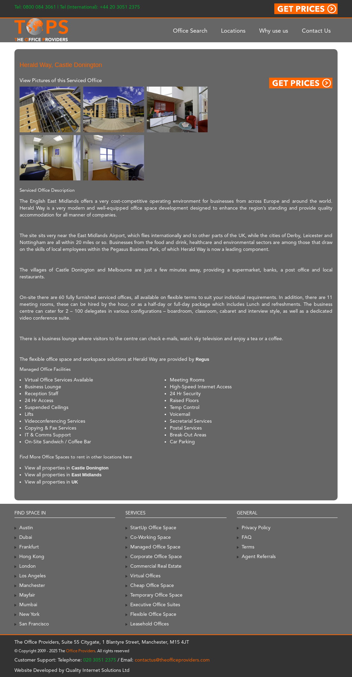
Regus (202, 359)
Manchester (32, 585)
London (27, 566)
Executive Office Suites (155, 604)
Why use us (273, 30)
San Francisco (34, 623)
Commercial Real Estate (156, 566)
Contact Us (316, 30)
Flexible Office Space (153, 614)
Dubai (25, 537)
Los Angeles (32, 575)
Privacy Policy (256, 527)
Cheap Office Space (152, 585)
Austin (26, 527)
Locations (233, 30)
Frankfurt (29, 547)
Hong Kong (31, 556)
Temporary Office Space (156, 595)
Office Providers (80, 650)
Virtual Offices (145, 575)
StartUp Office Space (153, 527)
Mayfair (27, 595)
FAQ (247, 537)
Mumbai (28, 604)
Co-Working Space (150, 537)
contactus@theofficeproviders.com (172, 660)
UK (75, 482)
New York (29, 614)
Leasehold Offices (149, 623)
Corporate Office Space (156, 556)
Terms (248, 547)
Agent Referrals (259, 556)
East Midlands (86, 474)
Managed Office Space (155, 547)
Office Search (190, 30)
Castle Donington (90, 467)
